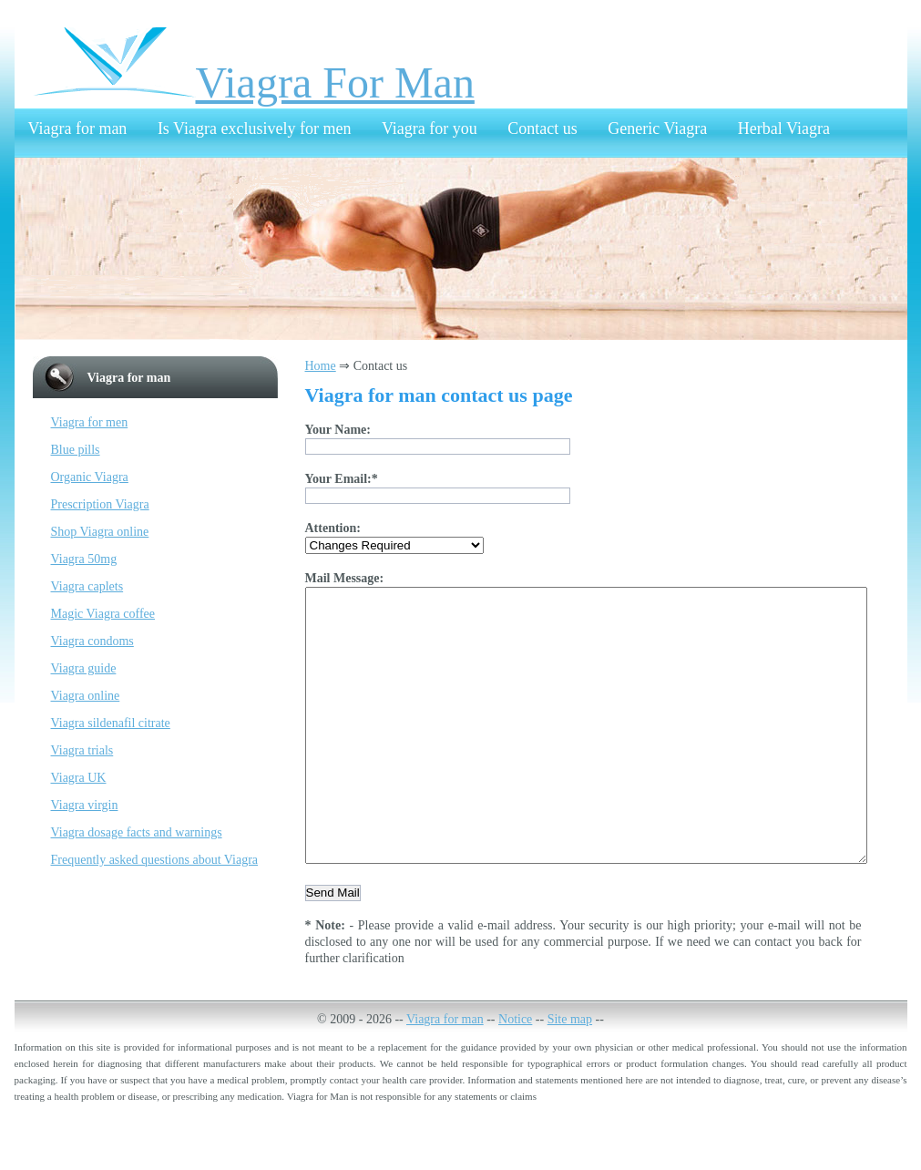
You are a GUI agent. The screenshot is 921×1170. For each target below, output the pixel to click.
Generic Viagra (657, 128)
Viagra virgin (84, 805)
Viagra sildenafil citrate (110, 723)
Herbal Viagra (784, 128)
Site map (569, 1074)
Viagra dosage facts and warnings (136, 832)
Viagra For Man (254, 82)
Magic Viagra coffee (103, 614)
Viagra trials (82, 750)
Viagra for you (429, 128)
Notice (515, 1074)
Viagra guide (84, 668)
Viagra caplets (87, 586)
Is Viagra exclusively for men (255, 128)
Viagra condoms (92, 641)
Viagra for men (89, 422)
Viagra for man (78, 128)
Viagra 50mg (84, 559)
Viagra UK (79, 778)
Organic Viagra (89, 477)
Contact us (542, 128)
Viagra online (85, 696)
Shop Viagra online (100, 532)
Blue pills (75, 450)
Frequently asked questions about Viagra (155, 860)
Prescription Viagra (100, 504)
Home (320, 366)
